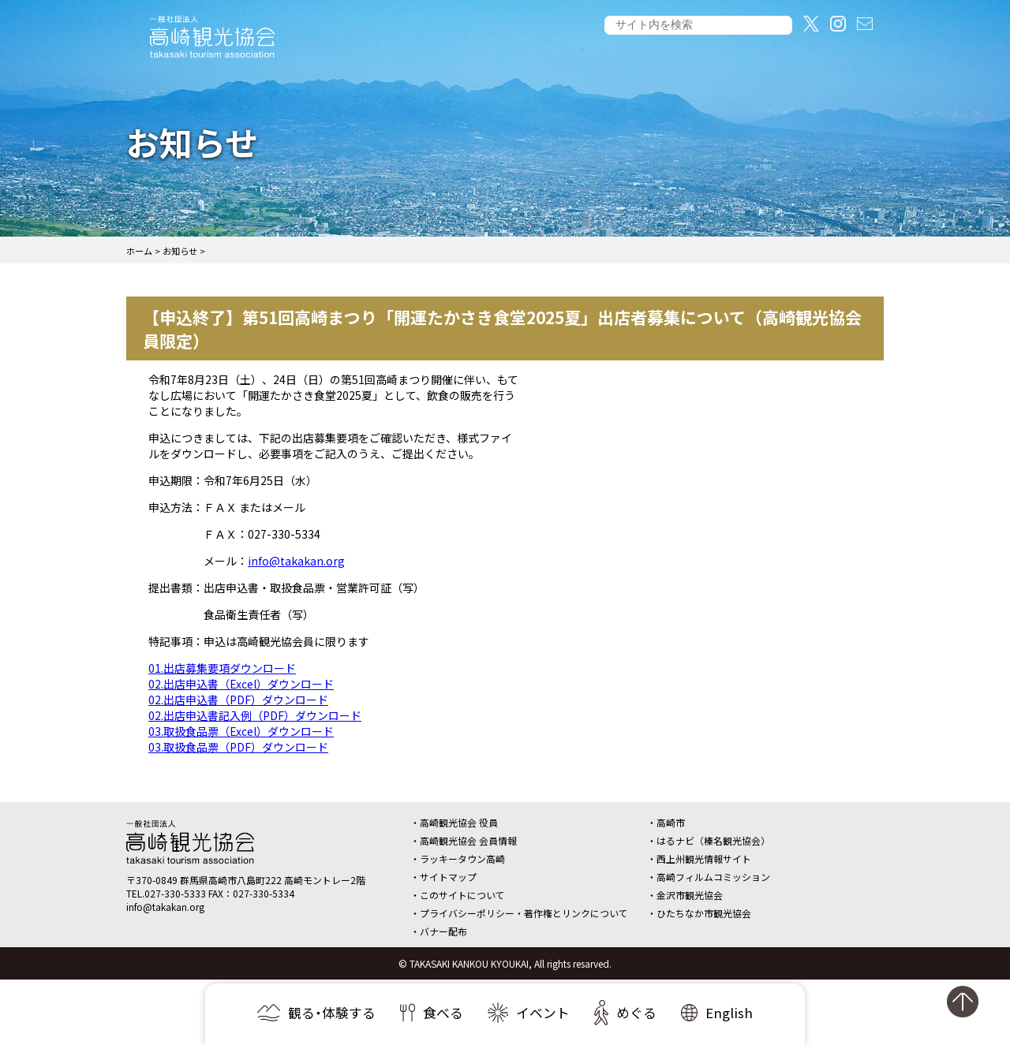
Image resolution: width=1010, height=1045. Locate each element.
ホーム (139, 250)
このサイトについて (462, 894)
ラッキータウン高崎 (462, 858)
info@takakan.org (296, 561)
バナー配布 (443, 931)
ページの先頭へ (970, 1007)
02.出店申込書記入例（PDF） (221, 715)
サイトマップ (448, 876)
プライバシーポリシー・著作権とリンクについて (524, 913)
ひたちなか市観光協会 (703, 913)
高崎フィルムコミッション (713, 876)
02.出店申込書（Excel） (207, 684)
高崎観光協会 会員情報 (468, 840)
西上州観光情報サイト (703, 858)
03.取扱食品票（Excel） (207, 731)
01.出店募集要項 (189, 668)
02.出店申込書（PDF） (205, 699)
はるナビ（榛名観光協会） (713, 840)
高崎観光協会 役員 (459, 822)
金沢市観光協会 (689, 894)
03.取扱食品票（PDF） (205, 747)
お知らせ (180, 250)
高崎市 (670, 822)
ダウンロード (263, 668)
